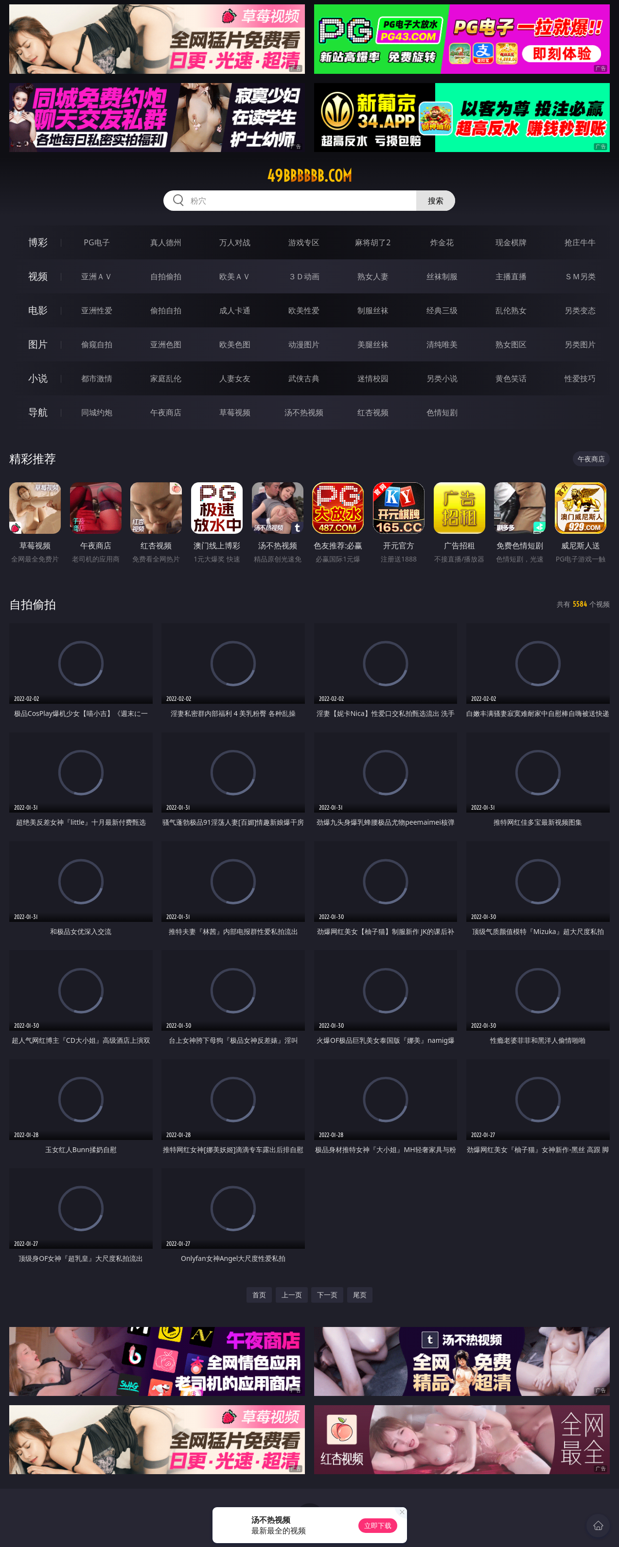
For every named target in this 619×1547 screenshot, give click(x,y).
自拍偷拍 (165, 276)
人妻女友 (234, 378)
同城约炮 (96, 412)
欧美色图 (234, 344)
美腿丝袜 (373, 344)
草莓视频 (234, 412)
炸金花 (442, 242)
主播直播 (511, 276)
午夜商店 (165, 412)
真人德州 (165, 242)
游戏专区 (303, 242)
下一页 (327, 1294)
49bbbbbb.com (309, 176)
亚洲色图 (165, 344)
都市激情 (96, 378)
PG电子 (96, 242)
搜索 (435, 200)
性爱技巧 (580, 378)
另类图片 (580, 344)
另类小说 (442, 378)
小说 (38, 378)
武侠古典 (303, 378)
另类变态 (580, 310)
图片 (38, 344)
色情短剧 (442, 412)
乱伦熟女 (511, 310)
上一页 (292, 1294)
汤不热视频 (303, 412)
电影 (38, 310)
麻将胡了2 (372, 242)
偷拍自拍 (165, 310)
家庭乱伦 (165, 378)
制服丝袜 (373, 310)
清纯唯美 (442, 344)
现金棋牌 (511, 242)
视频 (38, 276)
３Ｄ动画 (303, 276)
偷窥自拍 (96, 344)
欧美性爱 (303, 310)
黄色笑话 (511, 378)
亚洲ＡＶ (96, 276)
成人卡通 (234, 310)
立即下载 (377, 1525)
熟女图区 (511, 344)
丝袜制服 (442, 276)
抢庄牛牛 (580, 242)
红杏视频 (373, 412)
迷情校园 (373, 378)
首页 (259, 1294)
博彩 (38, 242)
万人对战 (234, 242)
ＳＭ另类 (580, 276)
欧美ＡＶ (234, 276)
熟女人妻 (373, 276)
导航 (38, 412)
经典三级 (442, 310)
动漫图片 (303, 344)
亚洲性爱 (96, 310)
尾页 (360, 1294)
